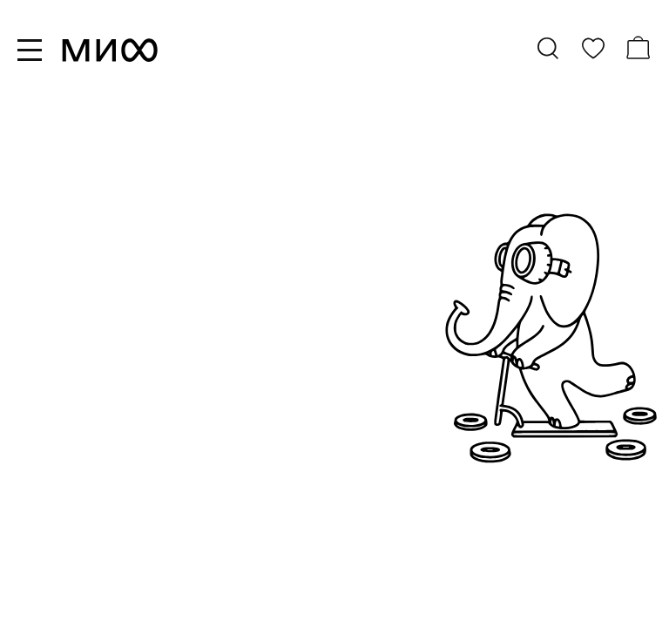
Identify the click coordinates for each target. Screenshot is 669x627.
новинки (62, 420)
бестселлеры (82, 446)
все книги (67, 394)
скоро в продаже (97, 472)
